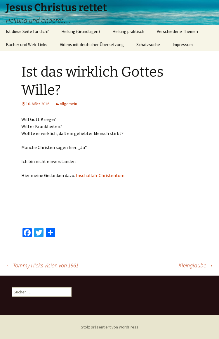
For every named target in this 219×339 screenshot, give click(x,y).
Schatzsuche (148, 44)
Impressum (183, 44)
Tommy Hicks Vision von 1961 (42, 265)
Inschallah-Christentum (100, 175)
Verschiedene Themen (177, 31)
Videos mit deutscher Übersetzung (92, 44)
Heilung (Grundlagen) (80, 31)
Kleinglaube (195, 265)
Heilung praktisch (128, 31)
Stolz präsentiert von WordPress (109, 327)
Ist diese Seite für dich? (27, 31)
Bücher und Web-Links (26, 44)
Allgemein (68, 103)
